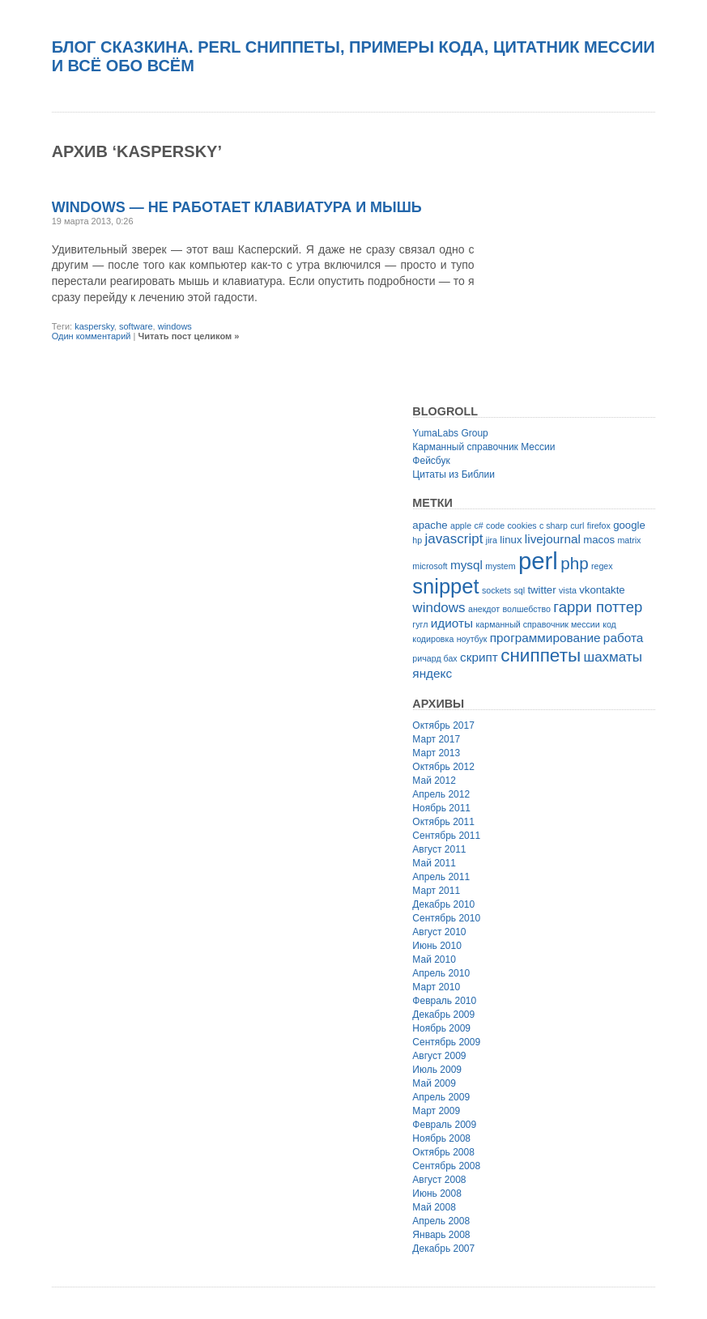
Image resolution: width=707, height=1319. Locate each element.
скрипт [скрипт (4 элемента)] (479, 657)
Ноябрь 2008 (441, 1138)
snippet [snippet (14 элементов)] (445, 586)
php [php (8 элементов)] (574, 563)
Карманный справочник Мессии (483, 447)
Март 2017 (436, 739)
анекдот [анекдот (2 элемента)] (484, 609)
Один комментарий (91, 336)
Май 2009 (434, 1083)
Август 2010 (439, 932)
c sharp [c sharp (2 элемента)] (553, 525)
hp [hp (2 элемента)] (417, 540)
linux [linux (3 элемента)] (511, 540)
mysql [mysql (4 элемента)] (466, 565)
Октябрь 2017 (443, 725)
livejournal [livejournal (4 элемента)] (553, 539)
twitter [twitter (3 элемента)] (541, 590)
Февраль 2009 (444, 1124)
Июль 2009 (437, 1069)
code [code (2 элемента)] (495, 525)
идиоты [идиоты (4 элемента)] (452, 623)
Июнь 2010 (437, 945)
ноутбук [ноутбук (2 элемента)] (472, 639)
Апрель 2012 (441, 794)
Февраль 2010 (444, 1000)
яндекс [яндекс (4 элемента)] (432, 673)
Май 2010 (434, 959)
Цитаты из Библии (453, 474)
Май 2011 (434, 863)
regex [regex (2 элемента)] (602, 566)
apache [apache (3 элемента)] (429, 525)
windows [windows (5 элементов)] (438, 607)
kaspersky (94, 326)
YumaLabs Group (450, 433)
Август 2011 (439, 849)
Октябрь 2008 (443, 1152)
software (136, 326)
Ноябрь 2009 (441, 1028)
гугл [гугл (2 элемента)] (420, 624)
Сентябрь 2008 (446, 1166)
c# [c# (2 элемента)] (478, 525)
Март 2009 (436, 1111)
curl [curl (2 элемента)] (577, 525)
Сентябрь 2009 (446, 1042)
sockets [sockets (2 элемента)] (496, 590)
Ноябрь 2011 (441, 808)
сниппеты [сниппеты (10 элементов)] (540, 655)
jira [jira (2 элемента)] (491, 540)
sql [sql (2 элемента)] (519, 590)
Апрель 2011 (441, 877)
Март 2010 (436, 987)
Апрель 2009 (441, 1097)
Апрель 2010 (441, 973)
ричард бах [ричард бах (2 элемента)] (434, 658)
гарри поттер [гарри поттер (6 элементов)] (597, 606)
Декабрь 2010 (443, 904)
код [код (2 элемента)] (609, 624)
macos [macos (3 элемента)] (599, 540)
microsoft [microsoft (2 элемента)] (429, 566)
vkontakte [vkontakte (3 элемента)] (602, 590)
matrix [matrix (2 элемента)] (629, 540)
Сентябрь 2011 (446, 835)
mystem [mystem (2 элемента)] (500, 566)
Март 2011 (436, 890)
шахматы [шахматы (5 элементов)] (613, 657)
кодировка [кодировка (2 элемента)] (433, 639)
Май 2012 (434, 780)
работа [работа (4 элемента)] (623, 638)
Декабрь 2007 (443, 1248)
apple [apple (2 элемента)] (460, 525)
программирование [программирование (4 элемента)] (545, 638)
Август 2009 (439, 1056)
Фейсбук (430, 460)
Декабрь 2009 (443, 1014)
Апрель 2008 (441, 1221)
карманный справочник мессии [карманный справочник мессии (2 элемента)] (537, 624)
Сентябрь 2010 (446, 918)
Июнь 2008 (437, 1193)
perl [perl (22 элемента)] (538, 560)
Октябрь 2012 (443, 766)
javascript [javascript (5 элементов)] (454, 539)
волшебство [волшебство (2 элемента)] (527, 609)
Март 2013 (436, 753)
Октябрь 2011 (443, 822)
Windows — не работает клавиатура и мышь (237, 207)
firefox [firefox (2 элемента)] (599, 525)
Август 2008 (439, 1179)
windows (175, 326)
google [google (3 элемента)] (629, 525)
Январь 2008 (441, 1234)
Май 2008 (434, 1207)
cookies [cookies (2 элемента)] (522, 525)
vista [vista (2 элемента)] (568, 590)
